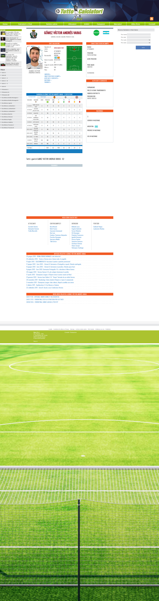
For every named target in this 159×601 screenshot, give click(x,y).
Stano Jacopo (76, 246)
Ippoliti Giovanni (76, 237)
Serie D (4, 86)
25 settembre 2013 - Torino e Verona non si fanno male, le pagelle (46, 259)
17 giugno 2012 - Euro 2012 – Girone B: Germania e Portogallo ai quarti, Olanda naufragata (53, 264)
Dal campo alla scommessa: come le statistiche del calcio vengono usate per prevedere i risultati (11, 57)
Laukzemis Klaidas (98, 229)
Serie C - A (5, 78)
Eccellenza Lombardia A (8, 106)
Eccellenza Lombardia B (8, 108)
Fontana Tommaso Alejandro (58, 235)
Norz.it (35, 341)
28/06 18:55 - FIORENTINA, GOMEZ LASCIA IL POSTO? (42, 302)
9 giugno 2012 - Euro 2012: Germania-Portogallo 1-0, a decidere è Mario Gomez (50, 269)
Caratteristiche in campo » (52, 76)
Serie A (4, 72)
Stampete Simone (33, 229)
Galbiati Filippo (97, 227)
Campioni (101, 24)
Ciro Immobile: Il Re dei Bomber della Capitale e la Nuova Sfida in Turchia (13, 34)
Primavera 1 (5, 89)
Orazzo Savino (76, 239)
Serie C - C (5, 83)
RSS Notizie (91, 329)
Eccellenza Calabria (7, 122)
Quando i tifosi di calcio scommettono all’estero (12, 63)
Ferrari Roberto (76, 231)
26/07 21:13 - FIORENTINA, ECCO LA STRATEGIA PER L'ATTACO (44, 299)
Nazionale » (47, 80)
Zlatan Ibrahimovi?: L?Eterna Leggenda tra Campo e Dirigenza (13, 39)
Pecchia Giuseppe (55, 237)
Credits (50, 329)
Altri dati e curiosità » (51, 78)
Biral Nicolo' (53, 227)
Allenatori (72, 24)
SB (63, 100)
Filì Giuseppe (75, 233)
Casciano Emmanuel (56, 231)
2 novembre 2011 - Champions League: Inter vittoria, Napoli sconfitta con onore (50, 282)
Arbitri (86, 24)
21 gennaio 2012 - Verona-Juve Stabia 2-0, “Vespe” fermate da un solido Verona (50, 277)
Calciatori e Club (25, 24)
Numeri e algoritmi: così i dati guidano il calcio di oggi (13, 50)
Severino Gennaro (77, 241)
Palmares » (47, 82)
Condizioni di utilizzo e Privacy (61, 329)
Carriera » (47, 74)
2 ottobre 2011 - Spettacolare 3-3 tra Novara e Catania (42, 285)
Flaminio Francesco (77, 235)
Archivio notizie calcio (81, 329)
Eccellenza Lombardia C (8, 111)
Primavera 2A (5, 92)
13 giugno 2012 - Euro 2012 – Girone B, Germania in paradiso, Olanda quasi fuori (50, 267)
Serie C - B (5, 80)
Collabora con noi (99, 329)
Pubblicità (107, 329)
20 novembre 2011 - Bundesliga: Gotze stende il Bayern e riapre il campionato (49, 280)
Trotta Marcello (32, 231)
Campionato (31, 96)
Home (5, 24)
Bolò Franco (53, 229)
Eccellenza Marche (7, 114)
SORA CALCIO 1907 (59, 48)
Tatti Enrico (53, 241)
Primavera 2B (5, 95)
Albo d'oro (135, 24)
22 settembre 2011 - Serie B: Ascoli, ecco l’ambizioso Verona (44, 288)
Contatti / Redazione (71, 332)
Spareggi (43, 96)
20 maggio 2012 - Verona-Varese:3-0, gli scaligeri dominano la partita (47, 272)
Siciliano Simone (77, 243)
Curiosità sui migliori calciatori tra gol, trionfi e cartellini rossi (13, 45)
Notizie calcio (51, 24)
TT (58, 100)
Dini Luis (52, 233)
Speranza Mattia (55, 239)
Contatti (152, 24)
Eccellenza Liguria (7, 103)
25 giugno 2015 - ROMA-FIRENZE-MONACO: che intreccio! (43, 256)
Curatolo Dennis (33, 227)
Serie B (4, 75)
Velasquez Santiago (77, 248)
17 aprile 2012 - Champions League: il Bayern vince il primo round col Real (48, 274)
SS (69, 100)
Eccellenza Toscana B (8, 127)
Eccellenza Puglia (7, 119)
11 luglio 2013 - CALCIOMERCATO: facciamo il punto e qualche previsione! (48, 261)
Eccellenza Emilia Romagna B (10, 100)
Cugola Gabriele (76, 229)
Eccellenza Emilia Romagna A (10, 97)
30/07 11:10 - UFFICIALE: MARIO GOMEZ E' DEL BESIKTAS (42, 297)
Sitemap (72, 329)
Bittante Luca (76, 227)
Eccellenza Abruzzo (7, 116)
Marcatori (118, 24)
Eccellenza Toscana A (8, 125)
